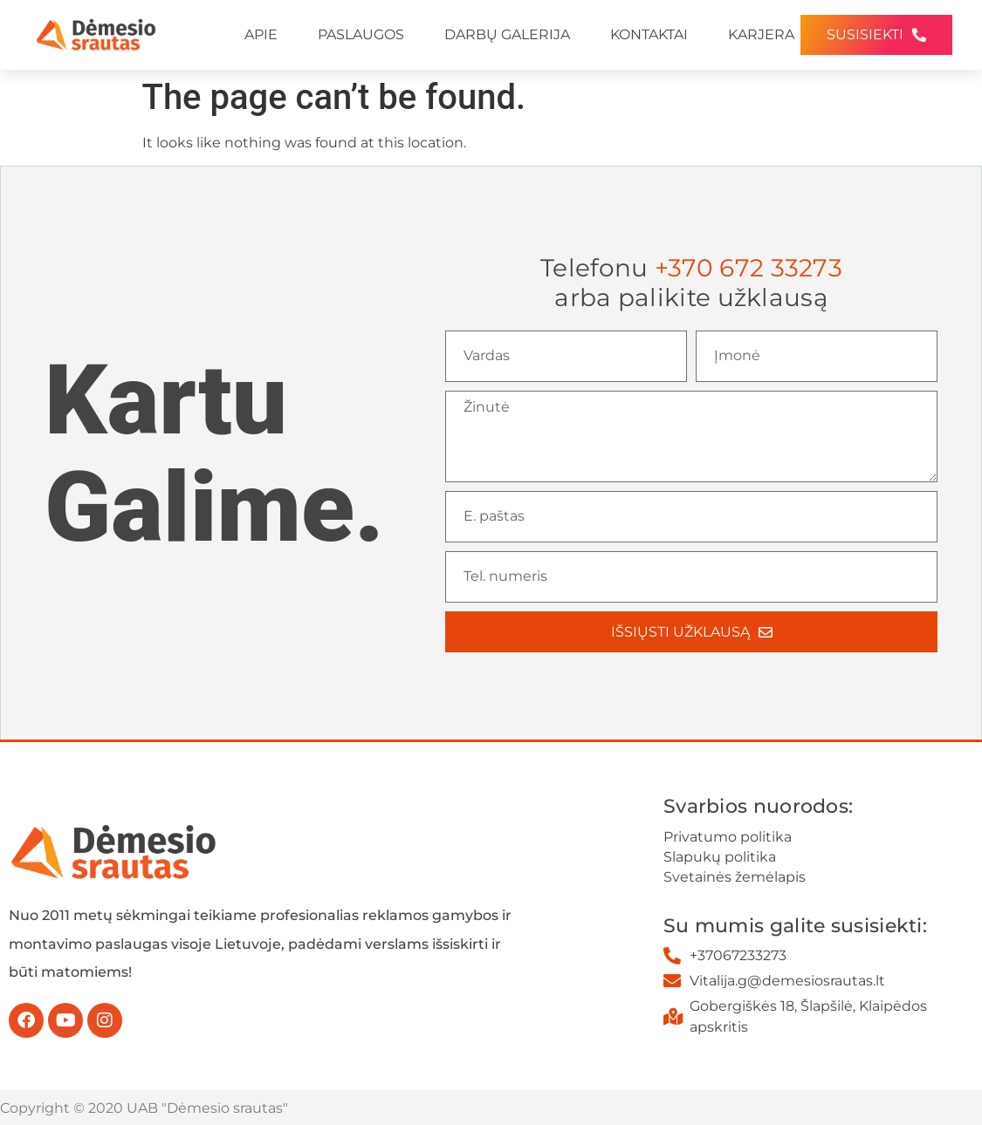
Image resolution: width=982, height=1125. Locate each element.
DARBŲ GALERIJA (507, 34)
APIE (261, 34)
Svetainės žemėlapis (734, 877)
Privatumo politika (727, 836)
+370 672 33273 (748, 268)
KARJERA (761, 34)
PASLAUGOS (361, 34)
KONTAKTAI (649, 34)
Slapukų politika (719, 857)
